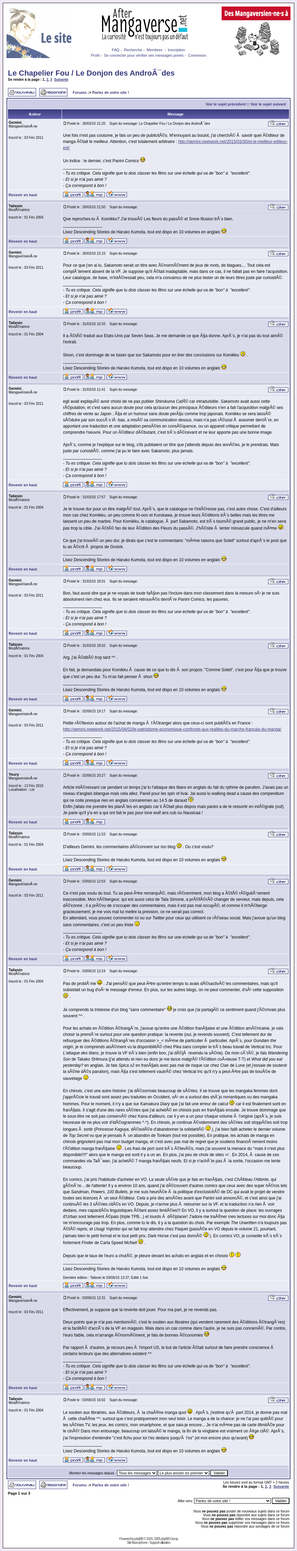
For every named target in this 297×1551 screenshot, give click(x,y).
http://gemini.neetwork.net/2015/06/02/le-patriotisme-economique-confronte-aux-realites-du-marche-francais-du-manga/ (172, 729)
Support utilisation (159, 1542)
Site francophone (137, 1542)
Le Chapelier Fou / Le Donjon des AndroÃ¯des (91, 73)
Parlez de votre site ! (110, 92)
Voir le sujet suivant (268, 104)
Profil (95, 55)
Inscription (176, 50)
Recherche (133, 50)
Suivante (61, 79)
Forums (79, 92)
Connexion (197, 55)
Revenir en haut (23, 195)
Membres (154, 50)
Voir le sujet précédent (225, 104)
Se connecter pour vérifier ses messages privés (144, 55)
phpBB (139, 1539)
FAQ (115, 50)
